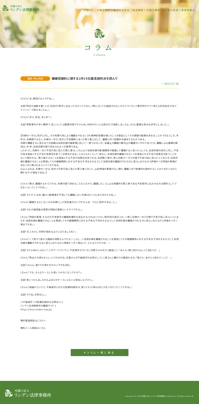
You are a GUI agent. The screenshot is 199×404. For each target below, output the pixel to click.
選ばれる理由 (121, 10)
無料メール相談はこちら (33, 328)
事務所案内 (188, 10)
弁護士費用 (153, 10)
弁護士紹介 (103, 10)
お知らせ (88, 10)
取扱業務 (138, 10)
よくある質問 (171, 10)
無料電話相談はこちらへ (33, 320)
